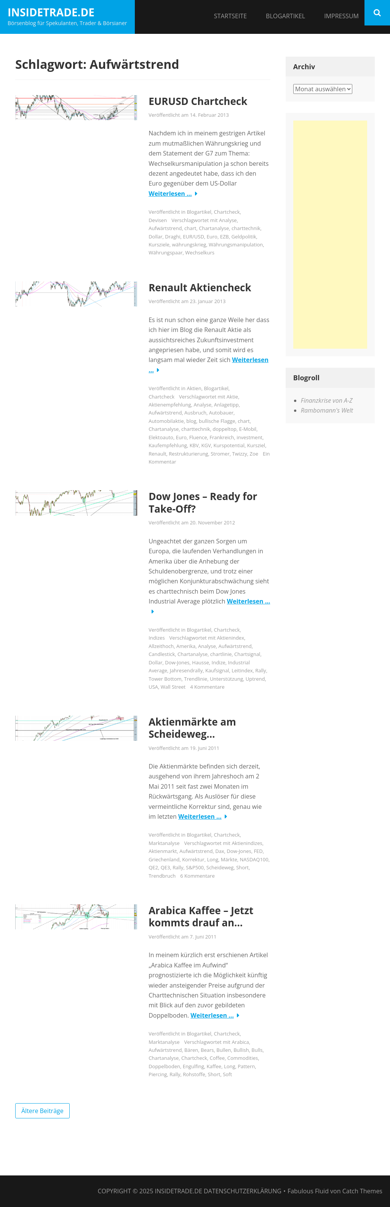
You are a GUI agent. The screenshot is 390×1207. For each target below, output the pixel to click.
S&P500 (195, 867)
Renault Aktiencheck (200, 287)
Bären (191, 1050)
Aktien (194, 388)
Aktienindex (230, 637)
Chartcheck (227, 211)
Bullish (241, 1050)
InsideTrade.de (51, 12)
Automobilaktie (166, 421)
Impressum (341, 16)
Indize (218, 662)
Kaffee (214, 1066)
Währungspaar (165, 252)
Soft (227, 1074)
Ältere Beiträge (42, 1111)
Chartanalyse (214, 228)
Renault (157, 453)
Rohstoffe (194, 1074)
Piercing (158, 1074)
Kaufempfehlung (168, 445)
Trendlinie (195, 678)
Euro (212, 236)
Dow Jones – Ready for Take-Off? (203, 502)
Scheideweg (220, 867)
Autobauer (221, 412)
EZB (224, 236)
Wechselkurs (199, 252)
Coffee (217, 1058)
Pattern (246, 1066)
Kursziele (159, 244)
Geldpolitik (244, 236)
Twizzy (239, 453)
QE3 (165, 867)
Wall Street (173, 686)
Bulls (256, 1050)
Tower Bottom (165, 678)
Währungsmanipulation (236, 244)
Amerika (185, 646)
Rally (260, 670)
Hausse (200, 662)
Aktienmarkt (163, 851)
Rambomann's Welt (327, 410)
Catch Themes (362, 1191)
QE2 (153, 867)
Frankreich (221, 437)
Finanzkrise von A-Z (327, 400)
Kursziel (256, 445)
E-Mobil (247, 429)
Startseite (230, 16)
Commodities (242, 1058)
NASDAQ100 (254, 859)
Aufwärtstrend (165, 228)
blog (191, 421)
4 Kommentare (207, 686)
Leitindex (242, 670)
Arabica (240, 1042)
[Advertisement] (330, 235)
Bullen (223, 1050)
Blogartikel (285, 16)
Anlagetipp (226, 404)
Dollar (155, 236)
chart (190, 228)
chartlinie (221, 654)
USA (153, 686)
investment (249, 437)
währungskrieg (189, 244)
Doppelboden (164, 1066)
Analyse (228, 220)
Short (242, 867)
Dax (219, 851)
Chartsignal (247, 654)
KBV (194, 445)
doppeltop (225, 429)
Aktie (232, 396)
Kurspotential (229, 445)
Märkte (229, 859)
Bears (207, 1050)
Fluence (198, 437)
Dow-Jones (177, 662)
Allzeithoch (161, 646)
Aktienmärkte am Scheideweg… (192, 728)
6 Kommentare (197, 875)
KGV (206, 445)
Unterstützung (226, 678)
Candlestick (162, 654)
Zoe (253, 453)
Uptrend (255, 678)
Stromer (220, 453)
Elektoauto (161, 437)
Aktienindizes (247, 843)
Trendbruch (162, 875)
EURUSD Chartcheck (198, 101)
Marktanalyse (164, 843)
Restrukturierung (188, 453)
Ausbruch (195, 412)
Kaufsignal (217, 670)
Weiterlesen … (170, 193)
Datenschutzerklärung (242, 1191)
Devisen (158, 220)
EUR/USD (193, 236)
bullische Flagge (217, 421)
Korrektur (193, 859)
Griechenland (164, 859)
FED (258, 851)
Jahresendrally (186, 670)
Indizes (157, 637)
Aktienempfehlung (170, 404)
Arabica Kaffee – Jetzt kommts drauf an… (201, 917)
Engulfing (193, 1066)
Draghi (172, 236)
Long (212, 859)
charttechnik (246, 228)
